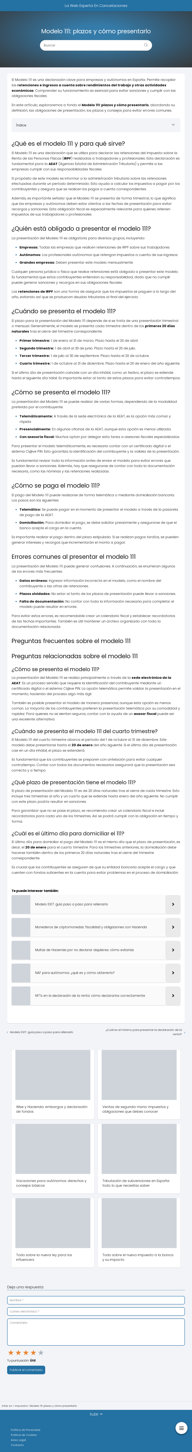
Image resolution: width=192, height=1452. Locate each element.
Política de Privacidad (25, 1430)
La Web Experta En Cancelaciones (96, 5)
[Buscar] (144, 43)
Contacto (17, 1445)
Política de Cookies (24, 1435)
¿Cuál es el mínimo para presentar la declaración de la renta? (144, 1032)
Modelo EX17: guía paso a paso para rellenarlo (41, 1032)
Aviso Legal (18, 1440)
